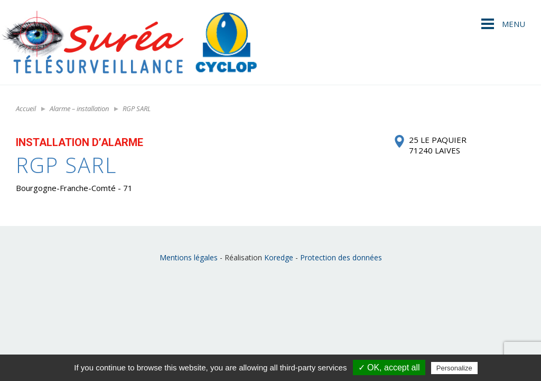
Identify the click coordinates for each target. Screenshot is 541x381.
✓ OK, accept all (389, 367)
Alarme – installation (79, 108)
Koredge (278, 257)
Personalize (454, 368)
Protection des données (341, 257)
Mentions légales (189, 257)
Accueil (26, 108)
